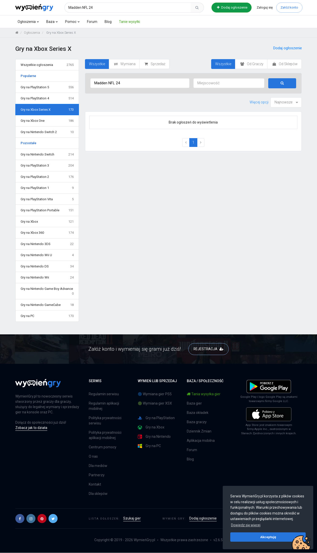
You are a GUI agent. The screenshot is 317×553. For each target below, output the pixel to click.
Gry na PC (47, 316)
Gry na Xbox (47, 221)
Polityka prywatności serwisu (105, 420)
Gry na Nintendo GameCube (47, 304)
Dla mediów (98, 466)
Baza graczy (197, 422)
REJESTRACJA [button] (208, 349)
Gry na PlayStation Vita (47, 199)
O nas (93, 457)
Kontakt (95, 485)
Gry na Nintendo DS (47, 266)
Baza (50, 22)
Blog (108, 22)
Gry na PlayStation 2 (47, 176)
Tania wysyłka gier (203, 394)
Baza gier (194, 404)
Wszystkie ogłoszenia (47, 64)
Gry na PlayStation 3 (47, 165)
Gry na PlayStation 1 (47, 188)
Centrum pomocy (102, 447)
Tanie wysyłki (129, 22)
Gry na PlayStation (156, 418)
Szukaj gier (132, 519)
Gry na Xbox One (47, 121)
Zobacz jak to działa (31, 428)
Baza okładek (197, 413)
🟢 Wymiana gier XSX (155, 404)
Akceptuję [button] (268, 537)
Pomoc (70, 22)
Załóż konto (289, 7)
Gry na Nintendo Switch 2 (47, 132)
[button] (19, 518)
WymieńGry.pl (144, 540)
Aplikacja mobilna (201, 441)
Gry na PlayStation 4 (47, 98)
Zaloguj (265, 7)
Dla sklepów (98, 494)
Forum (92, 22)
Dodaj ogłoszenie (232, 7)
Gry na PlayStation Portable (47, 210)
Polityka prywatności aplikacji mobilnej (105, 435)
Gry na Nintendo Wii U (47, 255)
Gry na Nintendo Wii (47, 277)
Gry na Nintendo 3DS (47, 244)
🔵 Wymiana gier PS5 (155, 394)
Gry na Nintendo (154, 437)
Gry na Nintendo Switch (47, 154)
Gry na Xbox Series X (47, 109)
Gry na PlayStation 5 (47, 87)
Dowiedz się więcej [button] (245, 525)
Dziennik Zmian (199, 431)
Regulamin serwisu (104, 394)
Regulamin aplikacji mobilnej (104, 406)
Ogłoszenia (27, 22)
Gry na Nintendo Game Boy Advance (47, 291)
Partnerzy (97, 475)
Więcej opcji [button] (259, 102)
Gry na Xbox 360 (47, 232)
